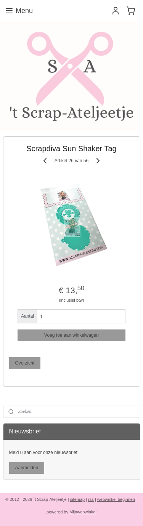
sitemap (77, 499)
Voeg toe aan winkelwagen (71, 335)
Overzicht (24, 363)
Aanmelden (26, 467)
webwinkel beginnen (116, 499)
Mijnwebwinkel (82, 512)
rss (91, 499)
